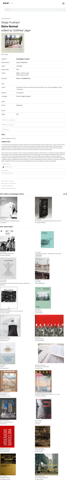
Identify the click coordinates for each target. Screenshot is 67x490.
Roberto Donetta (5, 312)
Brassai (38, 424)
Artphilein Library (12, 183)
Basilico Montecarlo (39, 339)
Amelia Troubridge (5, 255)
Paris (49, 87)
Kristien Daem (11, 283)
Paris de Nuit (38, 422)
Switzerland (24, 62)
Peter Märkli (4, 283)
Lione (45, 87)
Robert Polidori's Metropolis (41, 477)
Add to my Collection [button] (8, 120)
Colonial (2, 366)
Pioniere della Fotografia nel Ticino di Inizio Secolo (11, 311)
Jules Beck (4, 222)
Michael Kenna (4, 340)
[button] (33, 167)
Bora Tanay (4, 424)
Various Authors (5, 368)
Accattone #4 (3, 281)
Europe (26, 87)
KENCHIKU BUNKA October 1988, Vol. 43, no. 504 (47, 394)
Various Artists (39, 368)
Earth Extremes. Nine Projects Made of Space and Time (48, 221)
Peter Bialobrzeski (40, 283)
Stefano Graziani (18, 283)
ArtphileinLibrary (9, 186)
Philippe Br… (3, 285)
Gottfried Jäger (22, 30)
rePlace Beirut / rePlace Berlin (42, 366)
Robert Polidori (39, 479)
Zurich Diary (38, 281)
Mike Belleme (39, 312)
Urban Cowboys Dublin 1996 (7, 253)
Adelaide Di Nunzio (5, 479)
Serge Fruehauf (10, 22)
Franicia (30, 87)
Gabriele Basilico (40, 340)
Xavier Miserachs (5, 451)
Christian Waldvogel (40, 222)
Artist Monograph (6, 18)
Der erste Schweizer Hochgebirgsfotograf (9, 221)
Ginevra (35, 87)
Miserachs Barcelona (5, 450)
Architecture (19, 87)
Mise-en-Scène (38, 311)
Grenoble (41, 87)
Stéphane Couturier (5, 396)
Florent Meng (39, 451)
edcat (14, 188)
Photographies (3, 394)
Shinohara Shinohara (41, 396)
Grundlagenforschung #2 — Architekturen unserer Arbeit (48, 253)
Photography (20, 93)
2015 (17, 69)
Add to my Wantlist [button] (8, 125)
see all (65, 194)
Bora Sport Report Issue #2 (6, 422)
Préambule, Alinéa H (39, 450)
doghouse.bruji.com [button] (7, 173)
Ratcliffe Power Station (5, 339)
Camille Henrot (26, 283)
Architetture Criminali (5, 477)
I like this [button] (5, 129)
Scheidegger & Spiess (17, 194)
